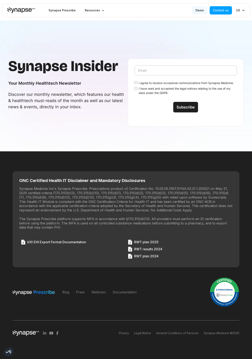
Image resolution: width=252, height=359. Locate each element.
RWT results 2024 (148, 249)
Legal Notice (142, 333)
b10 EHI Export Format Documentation (56, 242)
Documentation (125, 292)
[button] (94, 10)
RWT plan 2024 (146, 256)
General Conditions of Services (177, 333)
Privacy (124, 333)
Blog (65, 292)
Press (80, 292)
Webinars (98, 292)
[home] (21, 10)
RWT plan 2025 (146, 242)
